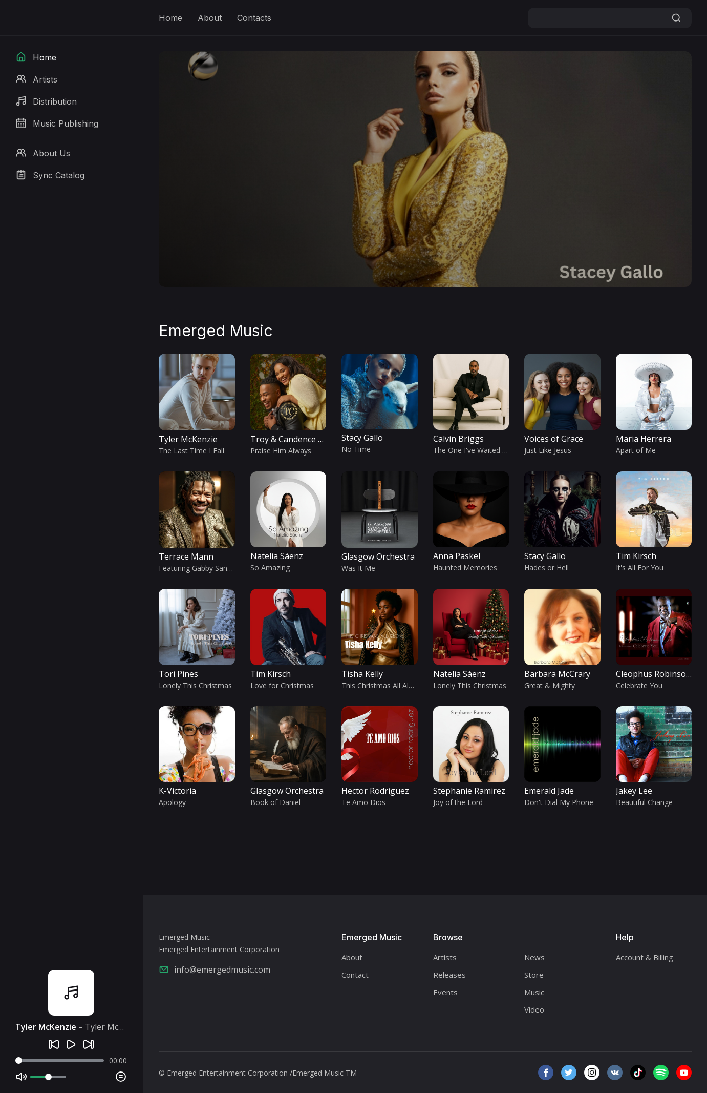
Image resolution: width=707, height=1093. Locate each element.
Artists (445, 957)
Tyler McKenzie (188, 439)
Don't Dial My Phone (558, 802)
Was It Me (358, 568)
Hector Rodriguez (375, 790)
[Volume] (48, 1077)
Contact (355, 975)
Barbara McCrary (557, 673)
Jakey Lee (634, 790)
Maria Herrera (643, 438)
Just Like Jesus (547, 450)
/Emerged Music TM (323, 1073)
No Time (356, 449)
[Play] (71, 1044)
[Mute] (21, 1076)
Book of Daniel (275, 802)
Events (445, 992)
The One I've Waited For (473, 450)
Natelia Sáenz (276, 556)
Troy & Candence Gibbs (295, 439)
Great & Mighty (549, 685)
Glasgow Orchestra (378, 556)
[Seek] (59, 1060)
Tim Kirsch (636, 556)
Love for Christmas (282, 685)
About (210, 18)
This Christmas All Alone (381, 685)
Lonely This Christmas (195, 685)
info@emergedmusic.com (214, 969)
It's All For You (639, 567)
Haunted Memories (465, 567)
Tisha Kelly (362, 673)
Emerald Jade (549, 790)
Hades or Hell (546, 567)
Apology (172, 802)
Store (534, 975)
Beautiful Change (644, 802)
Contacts (254, 18)
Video (534, 1009)
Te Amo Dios (363, 802)
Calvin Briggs (458, 438)
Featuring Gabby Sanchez (201, 568)
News (534, 957)
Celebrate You (639, 685)
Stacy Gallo (362, 437)
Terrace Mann (186, 556)
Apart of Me (636, 450)
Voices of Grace (553, 438)
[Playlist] (121, 1076)
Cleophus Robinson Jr (657, 673)
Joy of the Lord (458, 802)
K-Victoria (177, 790)
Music (534, 992)
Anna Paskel (456, 556)
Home (170, 18)
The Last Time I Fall (191, 451)
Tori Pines (178, 673)
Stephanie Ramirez (469, 790)
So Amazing (270, 567)
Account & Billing (644, 957)
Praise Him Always (280, 451)
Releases (449, 975)
